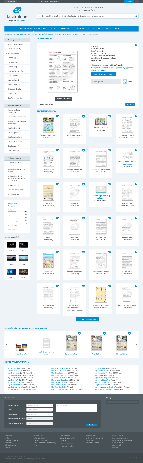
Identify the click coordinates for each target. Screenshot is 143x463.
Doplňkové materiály (15, 98)
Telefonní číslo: (13, 414)
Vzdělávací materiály (11, 440)
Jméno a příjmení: (13, 405)
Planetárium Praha (66, 446)
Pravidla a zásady (92, 443)
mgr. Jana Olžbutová (15, 378)
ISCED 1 (34, 34)
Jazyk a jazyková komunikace (14, 111)
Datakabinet (8, 34)
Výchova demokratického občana (16, 170)
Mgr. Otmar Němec (14, 382)
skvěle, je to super (13, 210)
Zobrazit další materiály (88, 319)
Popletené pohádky (74, 169)
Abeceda (74, 203)
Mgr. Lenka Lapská (14, 368)
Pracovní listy (12, 67)
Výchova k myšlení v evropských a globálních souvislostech (16, 178)
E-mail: (10, 409)
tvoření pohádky (101, 70)
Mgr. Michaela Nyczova (103, 378)
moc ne (10, 219)
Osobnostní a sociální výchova (15, 164)
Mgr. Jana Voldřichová (103, 382)
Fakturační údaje (10, 445)
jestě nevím (11, 216)
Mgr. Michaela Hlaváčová (60, 368)
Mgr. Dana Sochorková (59, 373)
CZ (137, 1)
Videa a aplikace (13, 53)
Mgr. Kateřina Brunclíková (17, 387)
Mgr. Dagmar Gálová (102, 370)
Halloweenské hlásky (101, 271)
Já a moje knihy (48, 305)
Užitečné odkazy (39, 438)
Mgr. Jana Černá (57, 387)
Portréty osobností (14, 84)
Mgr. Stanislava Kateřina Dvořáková (107, 387)
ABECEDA (48, 203)
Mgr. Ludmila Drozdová (16, 385)
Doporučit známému (63, 99)
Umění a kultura (13, 150)
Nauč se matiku (117, 443)
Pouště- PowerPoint (21, 354)
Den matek (75, 237)
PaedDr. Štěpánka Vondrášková (62, 389)
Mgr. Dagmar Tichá (14, 380)
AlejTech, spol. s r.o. (39, 459)
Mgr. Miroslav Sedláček (59, 380)
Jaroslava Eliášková (58, 378)
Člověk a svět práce (15, 141)
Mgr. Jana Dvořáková (59, 370)
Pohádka (75, 34)
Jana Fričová (99, 375)
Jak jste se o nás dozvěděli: (16, 418)
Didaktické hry (13, 62)
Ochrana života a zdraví (94, 438)
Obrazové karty (13, 76)
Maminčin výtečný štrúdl (127, 305)
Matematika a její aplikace (17, 117)
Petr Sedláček (13, 370)
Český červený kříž (66, 438)
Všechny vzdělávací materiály (21, 34)
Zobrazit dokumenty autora (103, 74)
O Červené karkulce (74, 135)
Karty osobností (13, 80)
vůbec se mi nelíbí (13, 221)
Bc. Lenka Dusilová (15, 375)
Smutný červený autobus (100, 169)
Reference (8, 443)
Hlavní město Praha (71, 354)
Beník (48, 237)
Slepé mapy (12, 58)
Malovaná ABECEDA (100, 305)
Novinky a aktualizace (15, 44)
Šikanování (90, 440)
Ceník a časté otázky (41, 440)
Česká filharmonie (66, 443)
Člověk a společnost (15, 137)
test (92, 70)
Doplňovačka (127, 237)
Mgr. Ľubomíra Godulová (104, 373)
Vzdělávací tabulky (14, 49)
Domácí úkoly (12, 93)
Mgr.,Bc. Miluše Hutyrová (17, 389)
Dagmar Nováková (101, 385)
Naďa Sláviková (100, 368)
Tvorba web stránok (10, 459)
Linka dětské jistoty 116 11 (121, 440)
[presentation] (73, 417)
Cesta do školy (48, 169)
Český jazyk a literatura (53, 34)
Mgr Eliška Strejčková (59, 385)
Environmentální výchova (16, 190)
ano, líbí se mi (11, 213)
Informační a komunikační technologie (17, 122)
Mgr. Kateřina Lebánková (104, 389)
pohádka (130, 68)
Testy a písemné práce (16, 71)
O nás (6, 438)
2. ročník (105, 68)
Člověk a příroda (13, 133)
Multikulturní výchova (15, 185)
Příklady (115, 447)
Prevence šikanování (119, 438)
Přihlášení (129, 1)
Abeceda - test (127, 203)
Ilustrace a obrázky (14, 89)
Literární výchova (66, 34)
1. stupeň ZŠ (95, 68)
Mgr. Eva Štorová (14, 373)
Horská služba (127, 271)
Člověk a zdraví (13, 146)
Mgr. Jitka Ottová (101, 380)
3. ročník (112, 68)
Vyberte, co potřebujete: (15, 423)
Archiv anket (11, 229)
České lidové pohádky (48, 135)
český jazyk (121, 68)
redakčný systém (23, 459)
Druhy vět (48, 271)
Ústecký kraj (96, 354)
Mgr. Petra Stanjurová (59, 375)
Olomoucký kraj (121, 354)
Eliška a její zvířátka (74, 271)
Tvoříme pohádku (98, 82)
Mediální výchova (14, 194)
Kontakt (7, 447)
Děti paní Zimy (101, 237)
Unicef (62, 440)
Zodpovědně (116, 445)
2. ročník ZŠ (41, 34)
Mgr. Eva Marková (57, 382)
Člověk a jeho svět (14, 128)
